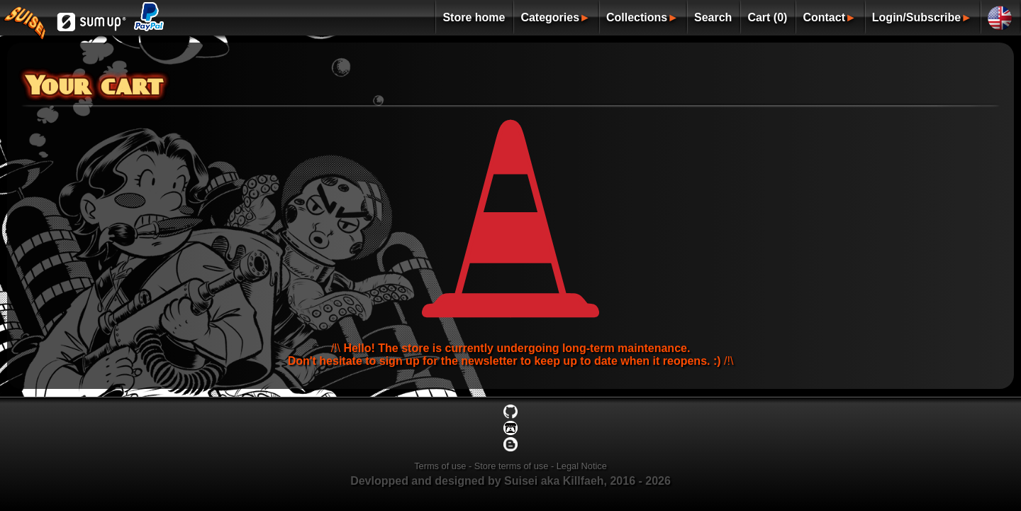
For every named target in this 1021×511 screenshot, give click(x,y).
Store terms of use (511, 466)
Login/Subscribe (916, 17)
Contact (824, 17)
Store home (473, 17)
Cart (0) (767, 17)
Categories (549, 17)
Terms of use (440, 466)
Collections (636, 17)
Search (713, 17)
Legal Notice (582, 466)
